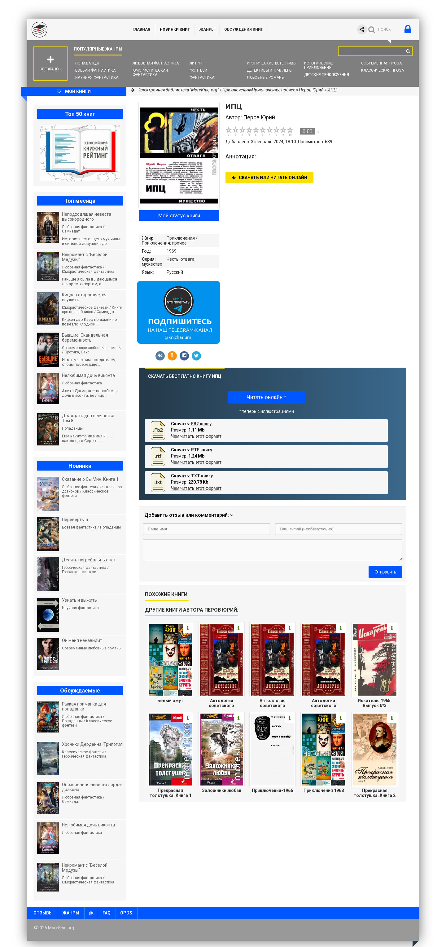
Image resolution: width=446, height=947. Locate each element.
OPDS (126, 912)
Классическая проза (382, 70)
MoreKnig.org (73, 29)
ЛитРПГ (196, 63)
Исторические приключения (318, 65)
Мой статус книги (179, 215)
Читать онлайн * (266, 397)
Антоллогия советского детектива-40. (272, 703)
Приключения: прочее (164, 243)
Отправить (385, 571)
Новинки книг (175, 29)
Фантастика (202, 77)
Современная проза (381, 63)
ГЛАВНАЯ (141, 29)
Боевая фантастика (95, 70)
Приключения (181, 238)
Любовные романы (266, 77)
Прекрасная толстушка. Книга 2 (375, 793)
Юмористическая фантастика (150, 72)
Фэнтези (198, 70)
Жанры (207, 29)
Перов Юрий (311, 89)
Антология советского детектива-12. (323, 703)
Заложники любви (221, 790)
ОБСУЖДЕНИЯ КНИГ (243, 29)
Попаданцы (87, 63)
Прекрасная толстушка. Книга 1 (170, 793)
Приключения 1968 (324, 790)
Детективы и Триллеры (269, 70)
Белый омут (170, 700)
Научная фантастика (96, 77)
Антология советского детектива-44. (221, 703)
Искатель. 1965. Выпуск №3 (375, 703)
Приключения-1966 (272, 790)
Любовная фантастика (156, 63)
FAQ (107, 912)
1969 (172, 251)
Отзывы (43, 912)
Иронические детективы (271, 63)
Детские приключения (326, 75)
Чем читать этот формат (196, 436)
